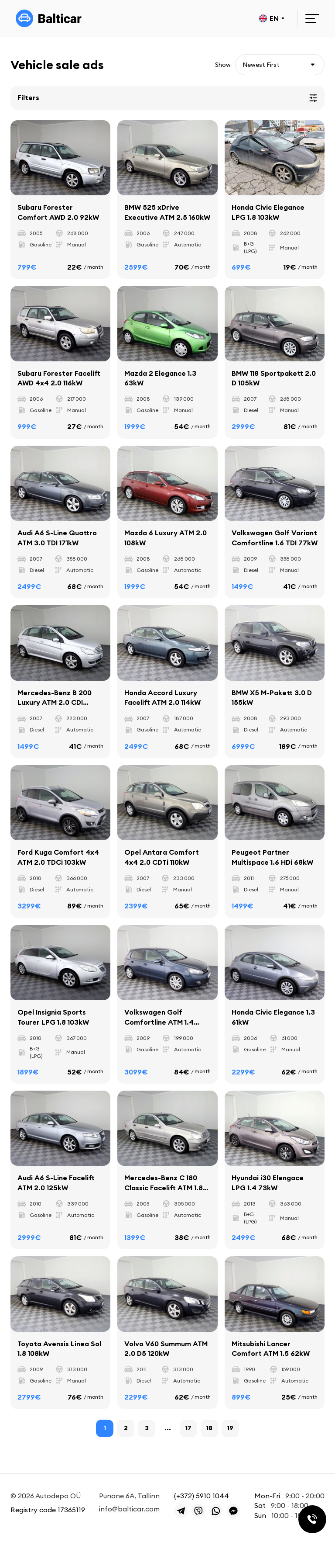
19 (230, 1430)
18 (209, 1430)
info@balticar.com (129, 1509)
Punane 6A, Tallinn (129, 1495)
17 (188, 1430)
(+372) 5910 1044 (201, 1495)
